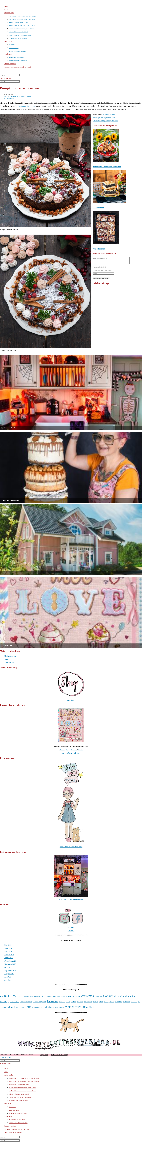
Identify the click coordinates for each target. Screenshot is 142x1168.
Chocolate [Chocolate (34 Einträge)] (77, 1022)
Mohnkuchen (98, 234)
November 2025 (10, 990)
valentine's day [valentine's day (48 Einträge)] (37, 1033)
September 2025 (10, 996)
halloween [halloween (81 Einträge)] (52, 1027)
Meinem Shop (64, 776)
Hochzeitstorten (10, 682)
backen (6, 122)
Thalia (80, 776)
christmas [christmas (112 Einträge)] (87, 1022)
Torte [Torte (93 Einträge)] (28, 1032)
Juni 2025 (7, 1006)
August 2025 (9, 999)
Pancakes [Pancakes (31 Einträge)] (106, 1027)
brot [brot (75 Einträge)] (43, 1022)
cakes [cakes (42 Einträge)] (58, 1022)
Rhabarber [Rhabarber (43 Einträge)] (126, 1027)
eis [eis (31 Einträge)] (8, 1027)
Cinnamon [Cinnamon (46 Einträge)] (98, 1022)
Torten (6, 685)
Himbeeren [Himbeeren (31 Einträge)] (62, 1027)
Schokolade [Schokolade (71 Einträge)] (13, 1032)
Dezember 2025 (10, 987)
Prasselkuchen (99, 275)
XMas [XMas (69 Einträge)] (85, 1032)
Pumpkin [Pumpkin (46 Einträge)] (118, 1028)
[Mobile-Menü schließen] (5, 1083)
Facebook (71, 956)
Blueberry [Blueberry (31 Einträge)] (26, 1022)
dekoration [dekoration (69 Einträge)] (130, 1022)
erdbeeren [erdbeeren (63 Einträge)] (14, 1027)
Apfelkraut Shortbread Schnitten (107, 193)
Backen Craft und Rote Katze (21, 122)
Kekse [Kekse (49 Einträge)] (73, 1027)
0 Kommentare (9, 124)
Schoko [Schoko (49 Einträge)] (3, 1033)
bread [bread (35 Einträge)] (31, 1022)
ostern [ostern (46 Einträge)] (101, 1028)
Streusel (112, 140)
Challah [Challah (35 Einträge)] (63, 1022)
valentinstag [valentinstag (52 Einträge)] (49, 1033)
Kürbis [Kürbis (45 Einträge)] (95, 1027)
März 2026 (8, 977)
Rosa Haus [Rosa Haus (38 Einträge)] (134, 1027)
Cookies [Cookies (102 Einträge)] (108, 1022)
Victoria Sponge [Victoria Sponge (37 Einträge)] (59, 1033)
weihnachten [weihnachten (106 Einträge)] (73, 1032)
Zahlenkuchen (9, 688)
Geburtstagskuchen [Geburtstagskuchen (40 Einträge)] (26, 1027)
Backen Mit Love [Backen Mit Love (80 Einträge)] (13, 1021)
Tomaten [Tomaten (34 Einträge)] (22, 1033)
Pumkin (106, 140)
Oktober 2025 (9, 993)
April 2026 (8, 974)
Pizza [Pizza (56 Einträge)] (111, 1027)
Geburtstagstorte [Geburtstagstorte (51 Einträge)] (39, 1027)
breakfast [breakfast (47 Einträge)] (37, 1022)
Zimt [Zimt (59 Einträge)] (91, 1033)
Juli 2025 (7, 1003)
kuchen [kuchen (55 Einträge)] (80, 1027)
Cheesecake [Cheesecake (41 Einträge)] (70, 1022)
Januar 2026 (8, 984)
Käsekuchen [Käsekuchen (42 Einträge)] (88, 1027)
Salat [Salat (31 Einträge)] (139, 1027)
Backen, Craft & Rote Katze (25, 132)
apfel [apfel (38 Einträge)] (1, 1022)
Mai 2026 (7, 971)
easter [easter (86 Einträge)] (3, 1027)
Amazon (74, 776)
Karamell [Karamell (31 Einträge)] (68, 1027)
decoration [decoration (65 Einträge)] (119, 1022)
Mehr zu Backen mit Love (71, 779)
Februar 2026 (9, 980)
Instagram (70, 953)
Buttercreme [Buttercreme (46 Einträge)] (51, 1022)
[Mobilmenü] (5, 104)
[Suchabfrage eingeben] (10, 101)
